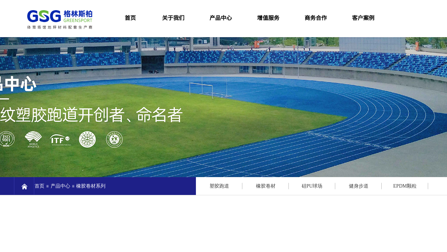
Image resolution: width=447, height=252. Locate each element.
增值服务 (268, 17)
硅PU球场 (312, 186)
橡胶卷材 (266, 186)
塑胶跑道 (219, 186)
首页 (39, 186)
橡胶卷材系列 (90, 186)
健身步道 (358, 186)
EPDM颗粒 (405, 186)
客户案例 (363, 17)
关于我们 (173, 17)
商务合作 (316, 17)
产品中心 (221, 17)
